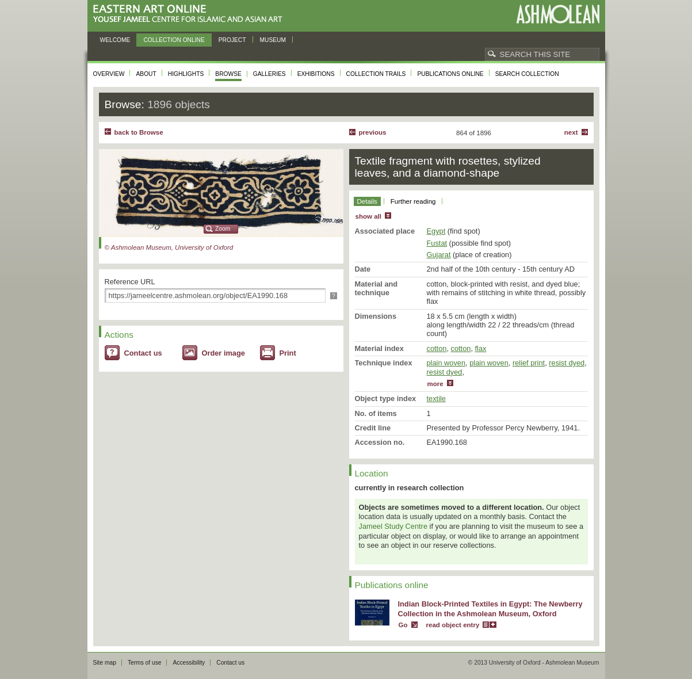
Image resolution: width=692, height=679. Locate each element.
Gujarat (439, 254)
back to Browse (138, 132)
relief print (529, 362)
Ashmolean (557, 14)
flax (481, 348)
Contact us (143, 353)
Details (367, 201)
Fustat (437, 243)
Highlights (186, 74)
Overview (109, 74)
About (146, 74)
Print (288, 353)
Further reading (413, 201)
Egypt (436, 231)
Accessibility (189, 662)
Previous (373, 132)
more (435, 383)
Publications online (450, 74)
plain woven (446, 362)
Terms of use (145, 662)
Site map (104, 662)
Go (403, 624)
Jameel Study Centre (393, 526)
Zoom (222, 229)
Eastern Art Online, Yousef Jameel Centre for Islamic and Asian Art (190, 14)
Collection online (173, 40)
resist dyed (566, 362)
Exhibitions (316, 74)
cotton (437, 348)
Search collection (527, 74)
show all (368, 216)
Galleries (269, 74)
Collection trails (376, 74)
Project (232, 40)
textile (436, 398)
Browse (228, 74)
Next (571, 132)
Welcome (115, 40)
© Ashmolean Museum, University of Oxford (169, 247)
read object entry (453, 624)
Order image (223, 353)
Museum (273, 40)
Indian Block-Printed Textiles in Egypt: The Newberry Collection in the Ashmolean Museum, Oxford (490, 609)
